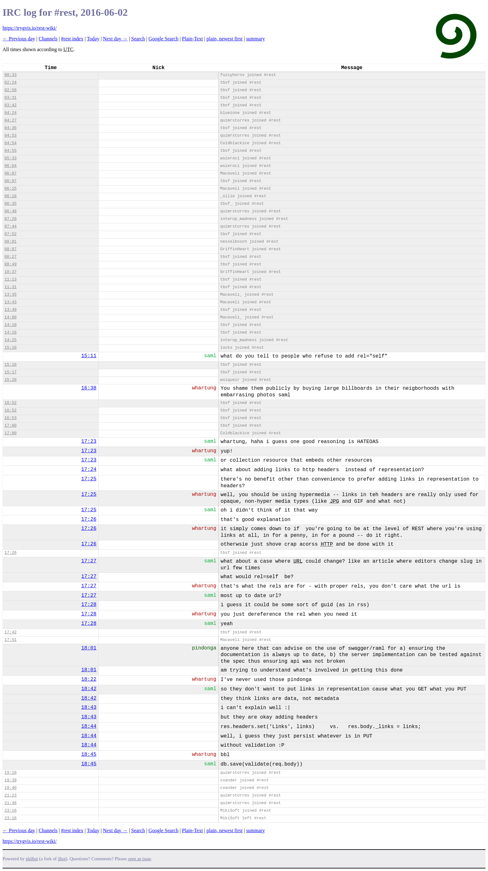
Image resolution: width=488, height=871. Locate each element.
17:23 (88, 441)
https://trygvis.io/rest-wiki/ (30, 28)
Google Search (164, 38)
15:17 (10, 372)
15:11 (88, 356)
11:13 (10, 279)
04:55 (10, 150)
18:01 (88, 648)
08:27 (10, 256)
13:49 (10, 309)
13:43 (10, 302)
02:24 (10, 82)
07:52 (10, 234)
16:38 (88, 388)
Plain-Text (192, 38)
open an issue (139, 858)
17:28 (88, 604)
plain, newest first (224, 38)
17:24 (88, 469)
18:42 (88, 689)
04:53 (10, 135)
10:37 (10, 272)
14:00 (10, 317)
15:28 (10, 379)
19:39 (10, 780)
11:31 (10, 287)
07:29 (10, 218)
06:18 (10, 196)
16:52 (10, 402)
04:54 (10, 143)
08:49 (10, 264)
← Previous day (19, 38)
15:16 (10, 364)
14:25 (10, 340)
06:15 (10, 188)
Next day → (115, 38)
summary (255, 38)
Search (138, 38)
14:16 (10, 332)
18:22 (88, 679)
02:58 (10, 90)
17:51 (10, 639)
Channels (48, 38)
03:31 (10, 97)
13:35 (10, 294)
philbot (32, 858)
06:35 (10, 203)
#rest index (72, 38)
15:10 (10, 347)
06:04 (10, 165)
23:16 (10, 810)
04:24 (10, 112)
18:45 (88, 754)
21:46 (10, 803)
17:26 (88, 519)
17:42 (10, 632)
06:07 (10, 173)
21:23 (10, 795)
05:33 (10, 158)
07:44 (10, 226)
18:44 (88, 726)
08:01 (10, 241)
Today (93, 38)
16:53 (10, 418)
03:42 (10, 105)
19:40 (10, 787)
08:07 (10, 249)
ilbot (62, 858)
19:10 (10, 772)
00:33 (10, 75)
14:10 (10, 325)
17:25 (88, 479)
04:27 (10, 120)
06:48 (10, 211)
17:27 (88, 561)
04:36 (10, 128)
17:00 (10, 425)
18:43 (88, 707)
